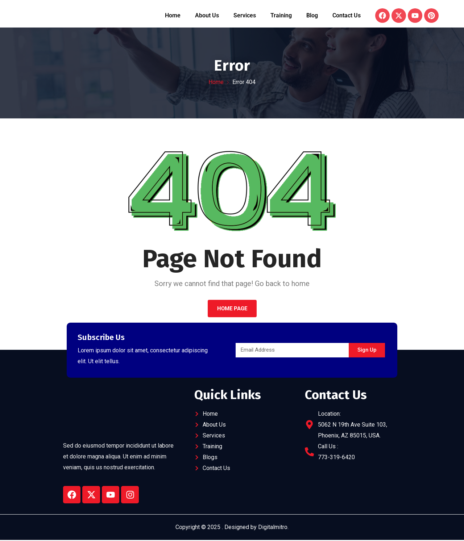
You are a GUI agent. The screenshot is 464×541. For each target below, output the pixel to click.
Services (244, 15)
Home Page (232, 309)
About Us (207, 15)
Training (281, 15)
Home (173, 15)
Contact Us (346, 15)
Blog (312, 15)
